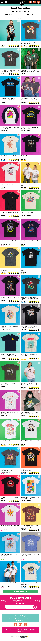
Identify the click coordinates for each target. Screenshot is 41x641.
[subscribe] (35, 607)
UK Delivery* (20, 616)
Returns (20, 620)
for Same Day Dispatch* (20, 618)
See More (20, 592)
